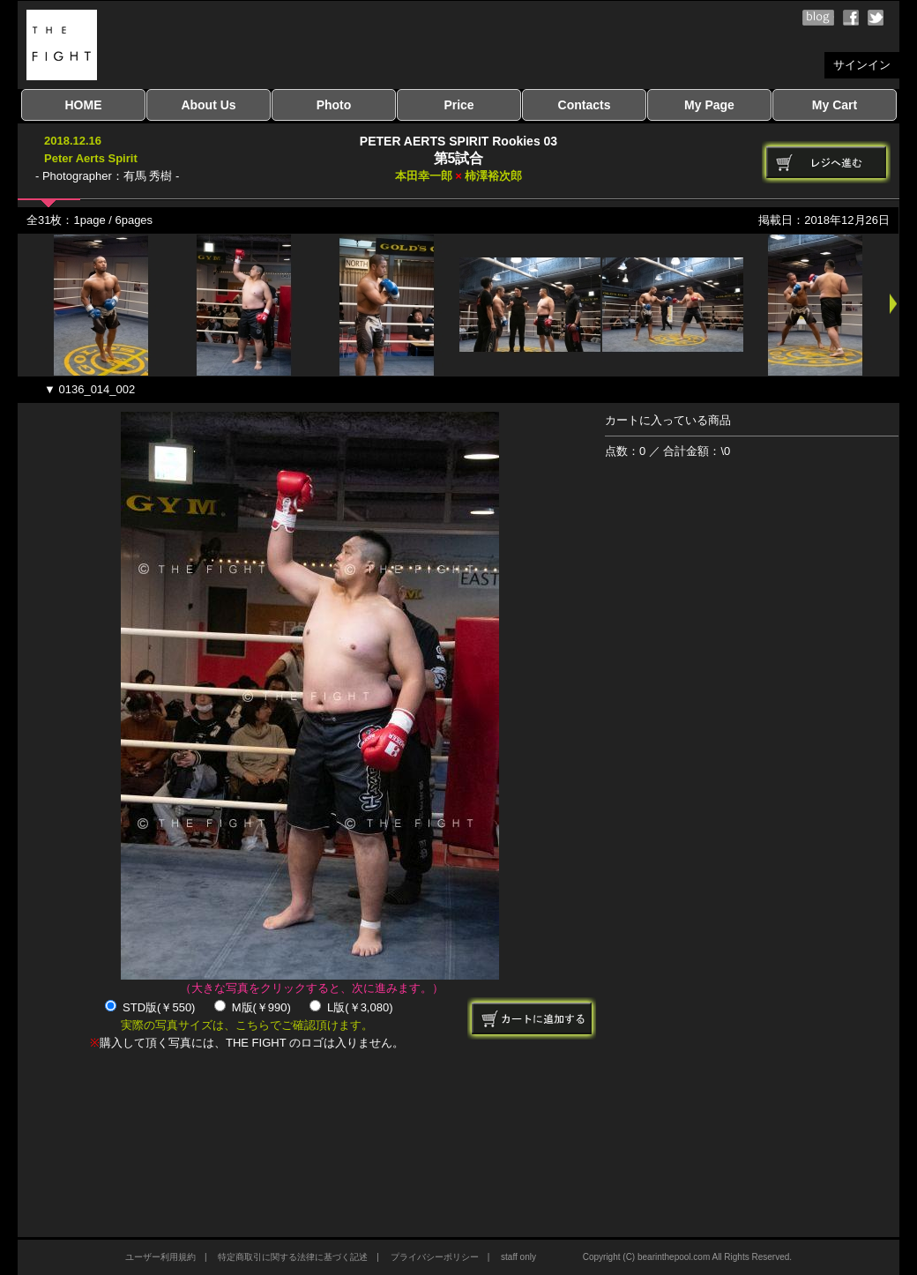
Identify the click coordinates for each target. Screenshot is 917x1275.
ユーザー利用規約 (160, 1257)
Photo (334, 105)
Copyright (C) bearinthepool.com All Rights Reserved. (687, 1257)
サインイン (862, 64)
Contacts (584, 105)
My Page (709, 105)
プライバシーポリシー (435, 1257)
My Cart (834, 105)
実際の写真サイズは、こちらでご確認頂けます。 (247, 1025)
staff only (518, 1257)
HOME (83, 105)
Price (458, 105)
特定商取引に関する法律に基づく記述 (293, 1257)
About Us (208, 105)
